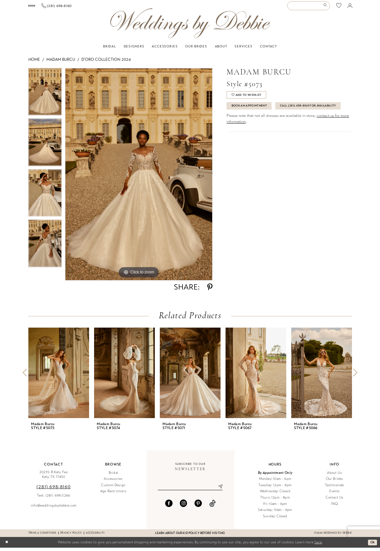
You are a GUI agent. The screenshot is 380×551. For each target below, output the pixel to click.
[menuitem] (52, 7)
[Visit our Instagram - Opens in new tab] (183, 507)
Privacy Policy (71, 536)
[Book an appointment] (52, 7)
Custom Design (113, 488)
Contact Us (335, 501)
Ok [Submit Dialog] (372, 545)
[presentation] (58, 376)
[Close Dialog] (7, 545)
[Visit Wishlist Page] (339, 7)
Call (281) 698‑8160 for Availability (264, 124)
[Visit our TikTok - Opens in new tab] (213, 507)
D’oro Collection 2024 (106, 62)
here (318, 545)
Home (34, 62)
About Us (334, 476)
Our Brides (334, 482)
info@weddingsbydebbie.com (53, 509)
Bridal (113, 476)
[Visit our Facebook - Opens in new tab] (168, 507)
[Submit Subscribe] (218, 490)
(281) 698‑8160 (53, 490)
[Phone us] (98, 7)
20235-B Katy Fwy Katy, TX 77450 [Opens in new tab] (53, 478)
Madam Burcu (60, 62)
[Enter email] (190, 490)
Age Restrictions (113, 495)
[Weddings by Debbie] (190, 26)
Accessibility (95, 536)
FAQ (334, 507)
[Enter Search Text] (308, 7)
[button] (349, 7)
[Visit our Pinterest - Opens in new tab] (198, 507)
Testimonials (334, 488)
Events (334, 495)
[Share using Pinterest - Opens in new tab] (210, 290)
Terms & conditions (42, 536)
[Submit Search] (326, 7)
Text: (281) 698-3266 (53, 499)
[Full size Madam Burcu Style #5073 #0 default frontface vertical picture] (138, 178)
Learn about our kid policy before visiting (190, 536)
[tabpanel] (45, 96)
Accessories (113, 482)
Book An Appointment (252, 111)
